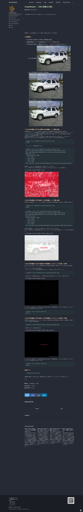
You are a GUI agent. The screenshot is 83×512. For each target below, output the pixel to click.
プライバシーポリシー (12, 505)
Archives (30, 2)
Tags (44, 2)
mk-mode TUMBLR (13, 25)
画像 (37, 423)
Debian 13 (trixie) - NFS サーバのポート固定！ (42, 470)
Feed (22, 507)
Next (62, 447)
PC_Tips (33, 425)
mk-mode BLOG (13, 2)
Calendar (50, 2)
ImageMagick (32, 423)
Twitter (11, 29)
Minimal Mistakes (27, 509)
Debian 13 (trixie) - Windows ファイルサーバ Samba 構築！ (30, 470)
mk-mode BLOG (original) (14, 23)
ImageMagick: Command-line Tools (36, 408)
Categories (37, 2)
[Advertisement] (49, 24)
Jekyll (22, 509)
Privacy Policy (65, 2)
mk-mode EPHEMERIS (14, 27)
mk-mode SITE (12, 21)
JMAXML (57, 2)
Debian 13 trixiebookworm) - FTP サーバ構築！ (67, 470)
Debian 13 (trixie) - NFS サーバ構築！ (55, 469)
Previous (37, 447)
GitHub (11, 31)
